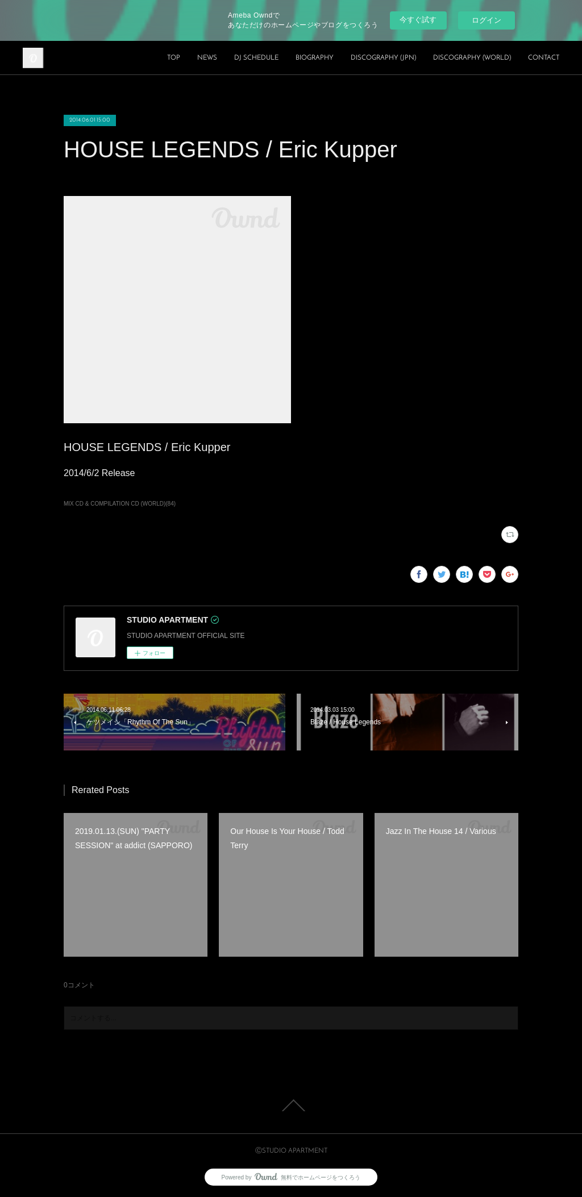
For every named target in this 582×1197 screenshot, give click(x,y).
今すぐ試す (418, 19)
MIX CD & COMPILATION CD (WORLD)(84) (120, 504)
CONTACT (543, 58)
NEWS (207, 58)
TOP (173, 58)
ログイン (486, 20)
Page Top (291, 1105)
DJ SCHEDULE (256, 58)
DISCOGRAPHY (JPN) (383, 58)
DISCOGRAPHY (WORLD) (472, 58)
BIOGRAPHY (315, 58)
